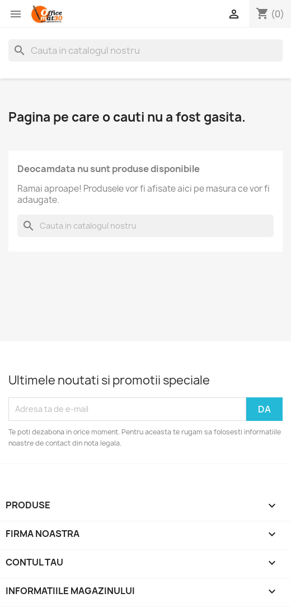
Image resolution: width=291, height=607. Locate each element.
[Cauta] (145, 50)
